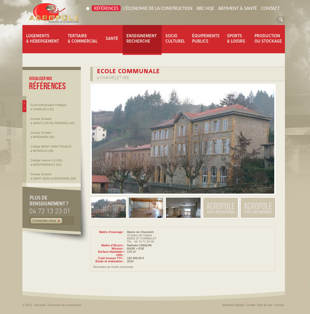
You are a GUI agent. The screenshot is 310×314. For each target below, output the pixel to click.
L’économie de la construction (157, 8)
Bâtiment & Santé (237, 8)
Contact (270, 8)
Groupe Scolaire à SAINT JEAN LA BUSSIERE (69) (53, 176)
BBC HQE (205, 8)
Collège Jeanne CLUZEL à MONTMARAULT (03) (46, 162)
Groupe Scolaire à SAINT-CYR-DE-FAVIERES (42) (52, 121)
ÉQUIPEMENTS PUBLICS (206, 38)
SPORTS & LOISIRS (236, 38)
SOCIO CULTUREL (175, 38)
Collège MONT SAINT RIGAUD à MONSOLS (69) (50, 148)
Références (106, 8)
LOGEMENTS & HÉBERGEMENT (42, 38)
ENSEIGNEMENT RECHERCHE (141, 38)
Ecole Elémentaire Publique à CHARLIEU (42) (48, 107)
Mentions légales (233, 305)
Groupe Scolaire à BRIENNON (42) (42, 134)
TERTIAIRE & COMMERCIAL (83, 38)
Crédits (251, 305)
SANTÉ (112, 38)
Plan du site (264, 305)
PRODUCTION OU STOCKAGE (268, 38)
